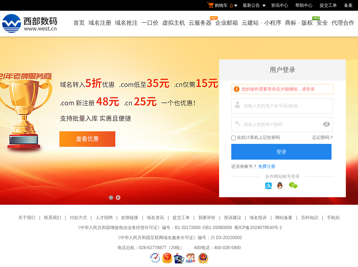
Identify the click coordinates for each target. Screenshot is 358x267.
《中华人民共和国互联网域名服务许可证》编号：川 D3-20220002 (179, 237)
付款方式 (78, 217)
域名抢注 (126, 23)
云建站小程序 (261, 23)
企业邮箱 (226, 23)
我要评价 (207, 217)
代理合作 (343, 23)
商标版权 (299, 21)
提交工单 (328, 5)
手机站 (333, 217)
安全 (322, 23)
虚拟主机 (173, 23)
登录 (281, 152)
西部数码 (179, 121)
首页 (79, 23)
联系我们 (52, 217)
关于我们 (26, 217)
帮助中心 (304, 5)
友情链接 (129, 217)
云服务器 (200, 21)
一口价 (150, 23)
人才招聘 (104, 217)
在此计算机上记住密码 (255, 137)
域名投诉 (258, 217)
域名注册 (99, 23)
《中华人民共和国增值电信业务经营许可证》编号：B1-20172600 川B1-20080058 (154, 227)
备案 (348, 5)
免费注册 (266, 166)
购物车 (223, 5)
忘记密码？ (323, 137)
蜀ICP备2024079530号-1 (258, 227)
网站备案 (283, 217)
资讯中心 (279, 5)
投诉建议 (232, 217)
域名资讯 (155, 217)
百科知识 (309, 217)
